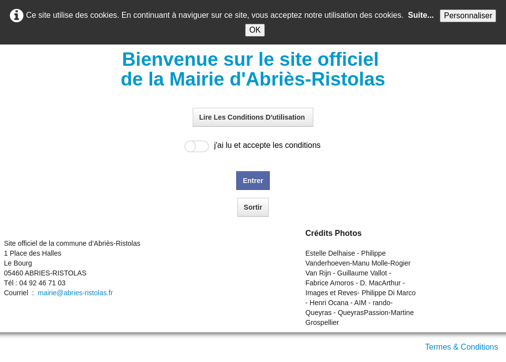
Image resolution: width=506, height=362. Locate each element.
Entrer (253, 180)
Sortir (253, 207)
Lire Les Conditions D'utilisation (253, 117)
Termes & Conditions (461, 347)
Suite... (421, 15)
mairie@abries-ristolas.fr (75, 293)
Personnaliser (468, 15)
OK (254, 30)
